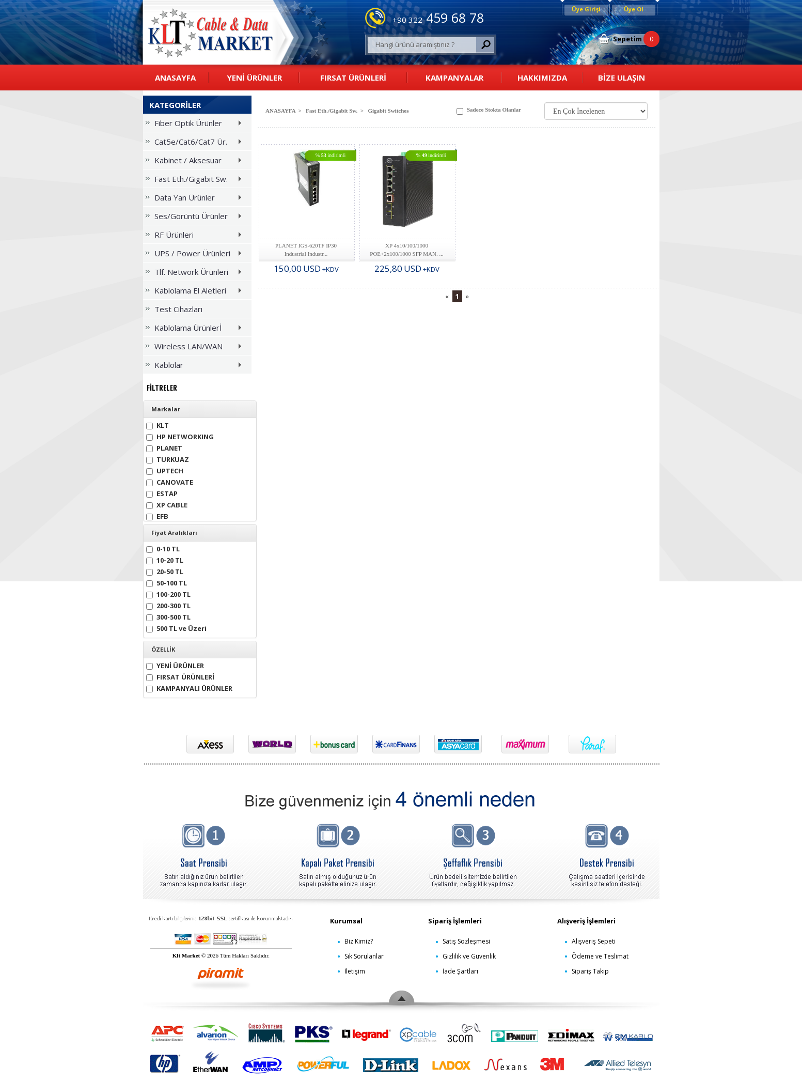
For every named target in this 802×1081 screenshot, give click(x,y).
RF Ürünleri (196, 236)
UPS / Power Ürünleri (196, 255)
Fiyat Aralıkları (174, 533)
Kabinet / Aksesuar (196, 162)
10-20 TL (164, 559)
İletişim (354, 971)
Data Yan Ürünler (196, 199)
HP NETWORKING (180, 436)
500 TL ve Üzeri (176, 627)
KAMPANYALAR (454, 77)
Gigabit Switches (388, 110)
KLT (157, 424)
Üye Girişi (586, 9)
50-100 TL (166, 582)
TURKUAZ (167, 458)
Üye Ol (633, 9)
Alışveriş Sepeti (594, 941)
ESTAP (162, 493)
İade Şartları (460, 971)
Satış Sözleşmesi (466, 941)
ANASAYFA (175, 77)
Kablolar (196, 367)
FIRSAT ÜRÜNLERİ (353, 77)
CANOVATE (169, 481)
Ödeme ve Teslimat (600, 956)
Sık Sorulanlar (364, 956)
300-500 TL (168, 616)
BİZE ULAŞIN (621, 77)
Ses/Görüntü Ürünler (196, 218)
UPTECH (164, 470)
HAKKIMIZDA (542, 77)
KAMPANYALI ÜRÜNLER (189, 687)
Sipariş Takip (590, 971)
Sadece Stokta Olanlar (489, 110)
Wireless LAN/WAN (196, 348)
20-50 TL (164, 571)
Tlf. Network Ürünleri (196, 274)
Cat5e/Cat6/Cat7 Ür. (196, 143)
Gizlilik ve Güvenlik (469, 956)
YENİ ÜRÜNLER (254, 77)
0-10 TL (163, 548)
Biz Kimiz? (358, 941)
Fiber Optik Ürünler (196, 125)
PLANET (164, 447)
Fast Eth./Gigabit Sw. (196, 181)
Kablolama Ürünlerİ (196, 329)
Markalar (165, 409)
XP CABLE (166, 504)
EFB (157, 515)
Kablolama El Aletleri (196, 292)
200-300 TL (168, 605)
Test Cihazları (174, 309)
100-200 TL (168, 593)
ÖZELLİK (163, 649)
